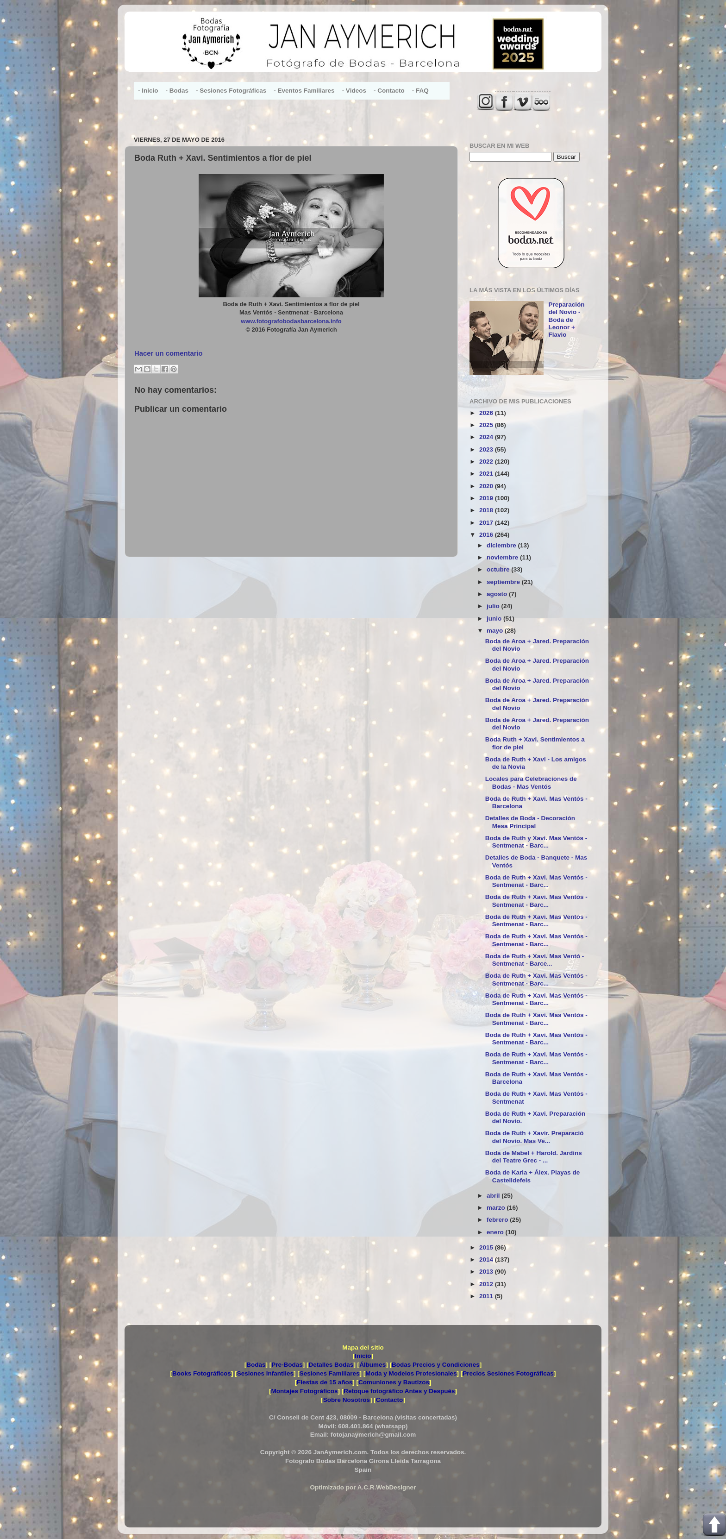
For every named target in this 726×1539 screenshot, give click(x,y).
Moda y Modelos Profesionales (411, 1373)
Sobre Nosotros (346, 1399)
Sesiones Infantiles (265, 1373)
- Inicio (148, 90)
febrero (498, 1219)
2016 (487, 534)
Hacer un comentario (168, 353)
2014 (487, 1259)
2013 (487, 1271)
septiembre (504, 581)
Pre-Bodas (287, 1364)
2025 (487, 424)
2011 (487, 1296)
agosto (498, 593)
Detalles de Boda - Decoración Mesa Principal (530, 822)
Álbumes (372, 1364)
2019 (487, 498)
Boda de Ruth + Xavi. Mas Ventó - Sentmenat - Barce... (534, 960)
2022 (487, 461)
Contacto (389, 1399)
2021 (487, 473)
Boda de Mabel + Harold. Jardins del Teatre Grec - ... (533, 1157)
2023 (487, 449)
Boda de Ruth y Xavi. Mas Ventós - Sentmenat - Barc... (536, 842)
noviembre (503, 557)
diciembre (502, 545)
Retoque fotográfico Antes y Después (399, 1391)
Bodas (255, 1364)
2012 (487, 1284)
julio (494, 606)
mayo (496, 630)
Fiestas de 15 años (324, 1382)
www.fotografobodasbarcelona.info (291, 321)
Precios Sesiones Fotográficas (508, 1373)
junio (495, 618)
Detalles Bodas (331, 1364)
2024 (487, 436)
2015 (487, 1247)
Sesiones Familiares (330, 1373)
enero (496, 1232)
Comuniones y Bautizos (393, 1382)
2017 (487, 522)
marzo (497, 1207)
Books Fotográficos (201, 1373)
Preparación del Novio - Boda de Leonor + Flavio (566, 319)
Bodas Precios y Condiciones (436, 1364)
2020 (487, 486)
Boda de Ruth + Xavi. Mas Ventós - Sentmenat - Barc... (536, 881)
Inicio (363, 1355)
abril (494, 1195)
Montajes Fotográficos (304, 1391)
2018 (487, 510)
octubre (499, 569)
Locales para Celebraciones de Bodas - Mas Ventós (531, 782)
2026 (487, 412)
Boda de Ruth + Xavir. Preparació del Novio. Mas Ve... (534, 1137)
